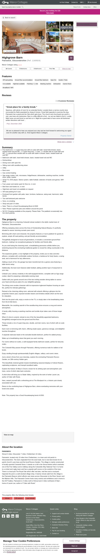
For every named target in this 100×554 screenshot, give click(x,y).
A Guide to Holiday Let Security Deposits (85, 531)
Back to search (10, 17)
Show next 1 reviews (64, 142)
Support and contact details (60, 513)
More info (55, 528)
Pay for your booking (58, 530)
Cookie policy (56, 519)
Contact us (55, 533)
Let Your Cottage (64, 2)
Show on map (66, 68)
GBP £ (82, 2)
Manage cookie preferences (60, 522)
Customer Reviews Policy (60, 525)
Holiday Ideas (86, 7)
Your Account (92, 2)
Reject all (74, 546)
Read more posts (81, 535)
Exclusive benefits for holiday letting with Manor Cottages (85, 514)
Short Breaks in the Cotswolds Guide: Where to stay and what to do (85, 520)
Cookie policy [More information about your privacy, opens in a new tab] (11, 552)
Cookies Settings (74, 541)
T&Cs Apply (50, 13)
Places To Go (76, 7)
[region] (50, 545)
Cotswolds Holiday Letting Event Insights (84, 526)
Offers (94, 7)
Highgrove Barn (12, 57)
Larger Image (9, 51)
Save (71, 58)
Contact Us (74, 2)
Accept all (74, 551)
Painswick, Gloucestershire (21, 60)
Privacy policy (56, 516)
